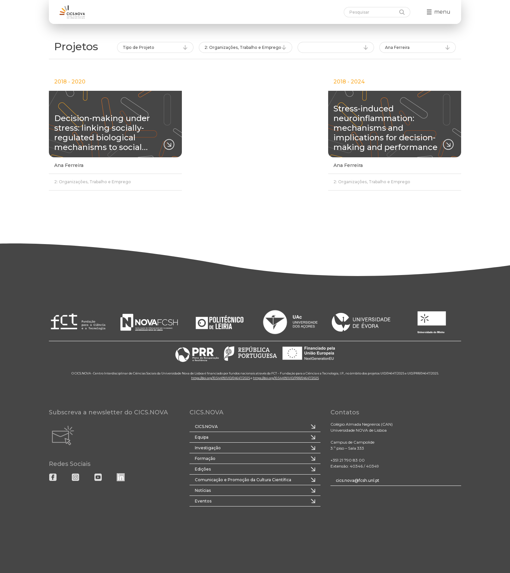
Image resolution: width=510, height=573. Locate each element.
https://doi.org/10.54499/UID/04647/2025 (220, 378)
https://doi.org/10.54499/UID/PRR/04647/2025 (286, 378)
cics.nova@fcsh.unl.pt (357, 480)
